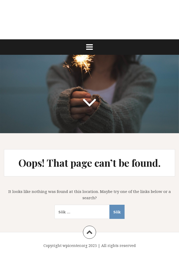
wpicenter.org (75, 245)
